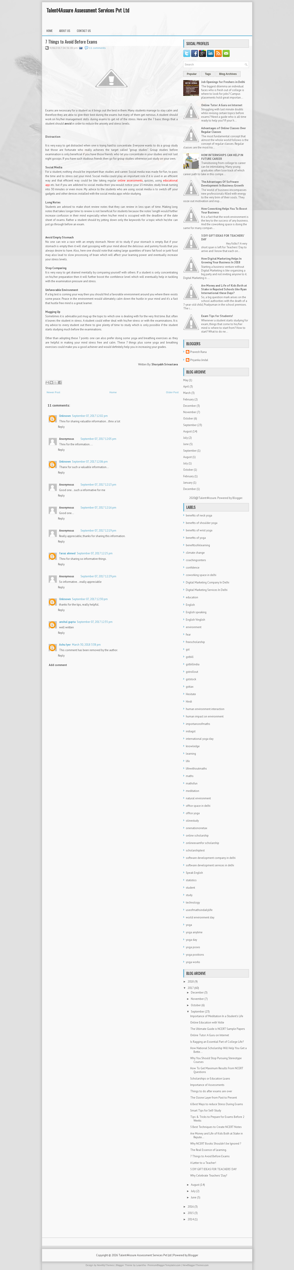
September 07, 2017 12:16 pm (98, 507)
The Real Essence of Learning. (208, 1150)
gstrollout (192, 672)
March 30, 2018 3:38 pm (86, 644)
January (187, 482)
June (186, 444)
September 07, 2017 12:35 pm (95, 622)
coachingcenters (196, 560)
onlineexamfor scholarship (202, 843)
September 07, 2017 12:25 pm (95, 553)
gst (188, 649)
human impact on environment (205, 716)
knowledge (193, 746)
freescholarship (195, 642)
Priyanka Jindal (199, 360)
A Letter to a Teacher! (203, 1163)
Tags (208, 74)
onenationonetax (196, 828)
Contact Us (84, 30)
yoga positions (195, 954)
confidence (192, 567)
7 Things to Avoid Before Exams (71, 41)
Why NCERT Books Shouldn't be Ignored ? (215, 1143)
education (192, 597)
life (188, 761)
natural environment (198, 798)
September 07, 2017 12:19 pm (98, 530)
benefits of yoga (196, 538)
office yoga (193, 813)
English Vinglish (195, 620)
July (185, 438)
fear (188, 634)
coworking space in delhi (201, 575)
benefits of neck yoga (199, 515)
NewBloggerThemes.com (196, 1265)
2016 (191, 1206)
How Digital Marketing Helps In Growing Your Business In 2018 (221, 260)
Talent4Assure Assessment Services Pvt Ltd (87, 10)
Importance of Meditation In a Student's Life (216, 1016)
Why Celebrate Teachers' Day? (208, 1175)
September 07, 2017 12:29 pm (98, 576)
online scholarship (197, 835)
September (190, 425)
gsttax (190, 687)
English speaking (196, 612)
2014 (191, 1219)
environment (193, 627)
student (190, 888)
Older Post (172, 392)
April (186, 386)
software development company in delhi (211, 858)
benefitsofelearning (198, 545)
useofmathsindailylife (199, 910)
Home (49, 30)
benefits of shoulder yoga (201, 523)
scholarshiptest (195, 850)
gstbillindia (192, 664)
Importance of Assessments (207, 1085)
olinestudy (192, 821)
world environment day (200, 917)
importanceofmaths (198, 724)
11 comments (97, 47)
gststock (191, 679)
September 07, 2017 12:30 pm (90, 599)
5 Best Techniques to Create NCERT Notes (216, 1127)
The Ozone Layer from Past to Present (213, 1097)
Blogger (237, 498)
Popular (192, 74)
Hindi (189, 701)
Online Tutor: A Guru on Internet (221, 105)
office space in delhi (198, 806)
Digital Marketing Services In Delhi (206, 590)
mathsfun (191, 783)
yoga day (191, 940)
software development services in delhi (210, 865)
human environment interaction (205, 709)
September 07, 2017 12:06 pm (90, 461)
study (189, 895)
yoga (189, 925)
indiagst (190, 731)
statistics (191, 880)
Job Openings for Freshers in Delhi (223, 82)
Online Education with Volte (207, 1022)
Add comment (58, 665)
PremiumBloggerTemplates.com (164, 1265)
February (188, 399)
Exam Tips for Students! (217, 316)
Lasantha (141, 1265)
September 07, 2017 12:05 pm (98, 439)
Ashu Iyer (65, 644)
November (189, 412)
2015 (191, 1213)
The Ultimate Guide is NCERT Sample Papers (217, 1029)
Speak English (194, 873)
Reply (61, 427)
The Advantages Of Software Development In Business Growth (222, 183)
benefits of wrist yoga (199, 530)
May (185, 380)
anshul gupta (67, 622)
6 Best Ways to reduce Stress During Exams (216, 1104)
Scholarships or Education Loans (210, 1078)
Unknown (65, 416)
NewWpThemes (105, 1265)
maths (190, 776)
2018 (191, 981)
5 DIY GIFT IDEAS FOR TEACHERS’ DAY (213, 1169)
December (189, 406)
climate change (195, 553)
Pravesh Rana (198, 352)
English (190, 605)
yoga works (193, 962)
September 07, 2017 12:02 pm (90, 416)
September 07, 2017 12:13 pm (98, 484)
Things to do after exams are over (211, 1091)
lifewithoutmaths (196, 768)
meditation (192, 791)
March (187, 393)
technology (193, 902)
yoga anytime (194, 932)
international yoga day (199, 739)
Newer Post (53, 392)
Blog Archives (228, 74)
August (187, 431)
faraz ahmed (67, 553)
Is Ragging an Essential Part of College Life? (217, 1042)
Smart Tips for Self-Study (205, 1110)
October (188, 418)
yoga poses (193, 947)
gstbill (190, 657)
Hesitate (191, 694)
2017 (191, 988)
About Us (64, 30)
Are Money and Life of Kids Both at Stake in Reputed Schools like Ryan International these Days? (224, 289)
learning (191, 754)
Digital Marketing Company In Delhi (207, 582)
